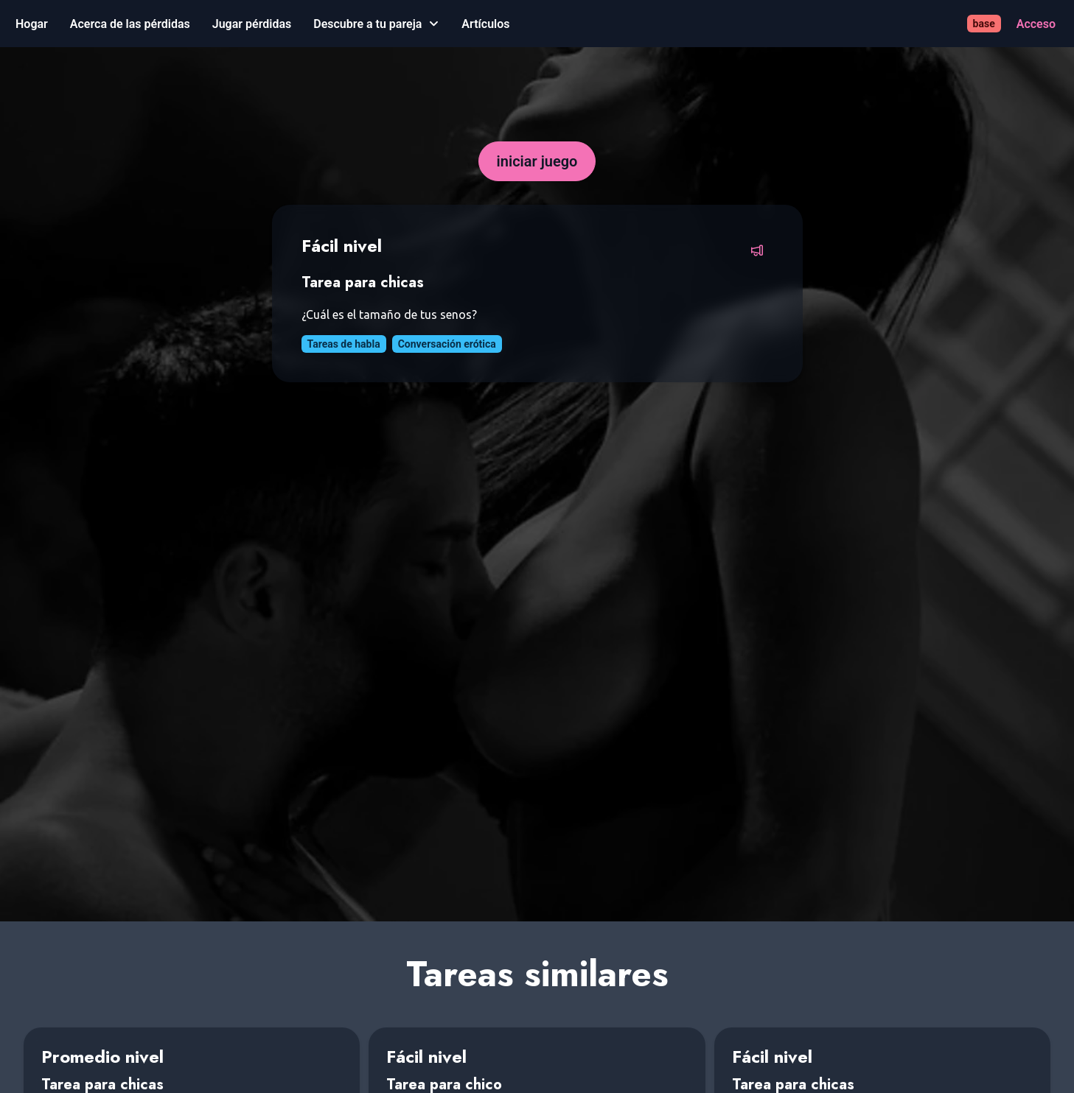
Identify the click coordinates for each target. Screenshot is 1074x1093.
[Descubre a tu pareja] (376, 24)
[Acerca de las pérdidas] (130, 24)
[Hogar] (31, 24)
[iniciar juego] (537, 161)
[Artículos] (485, 24)
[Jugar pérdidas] (252, 24)
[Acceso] (1036, 24)
